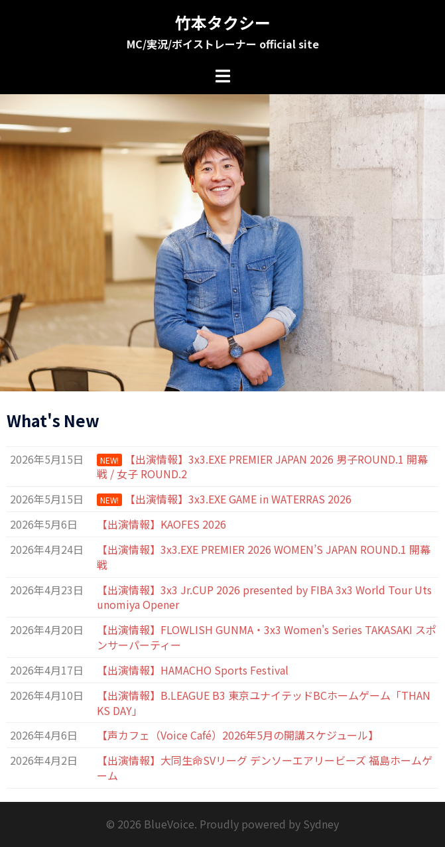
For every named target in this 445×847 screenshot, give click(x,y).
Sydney (321, 824)
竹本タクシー (223, 22)
